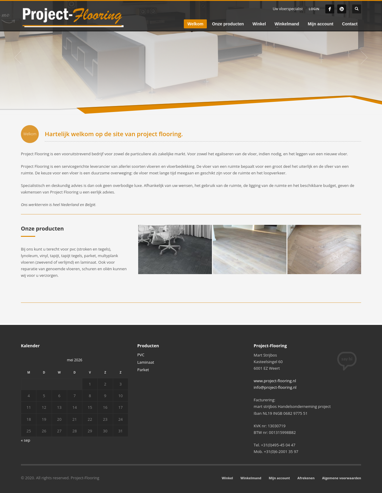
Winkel (227, 478)
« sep (25, 440)
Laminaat (145, 362)
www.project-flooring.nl (275, 380)
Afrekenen (306, 478)
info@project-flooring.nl (275, 387)
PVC (140, 354)
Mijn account (279, 478)
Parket (143, 369)
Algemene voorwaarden (341, 478)
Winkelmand (251, 478)
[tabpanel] (191, 57)
